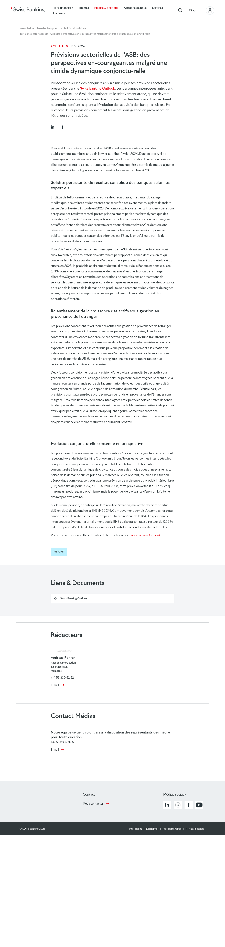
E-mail (55, 685)
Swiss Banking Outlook (97, 88)
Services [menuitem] (157, 8)
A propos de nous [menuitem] (135, 8)
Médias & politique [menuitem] (106, 8)
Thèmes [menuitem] (83, 8)
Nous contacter (93, 803)
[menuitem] (62, 13)
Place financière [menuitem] (63, 8)
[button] (52, 127)
